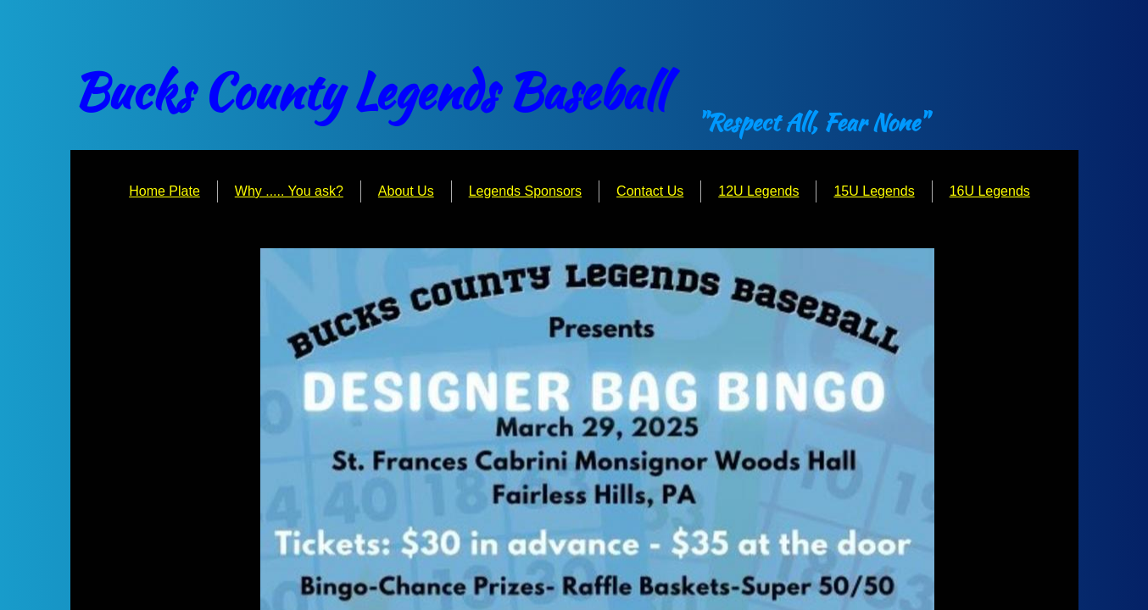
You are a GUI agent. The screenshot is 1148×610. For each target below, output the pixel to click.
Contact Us (649, 191)
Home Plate (164, 191)
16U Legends (990, 191)
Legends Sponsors (525, 191)
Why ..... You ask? (289, 191)
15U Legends (873, 191)
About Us (406, 191)
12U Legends (758, 191)
